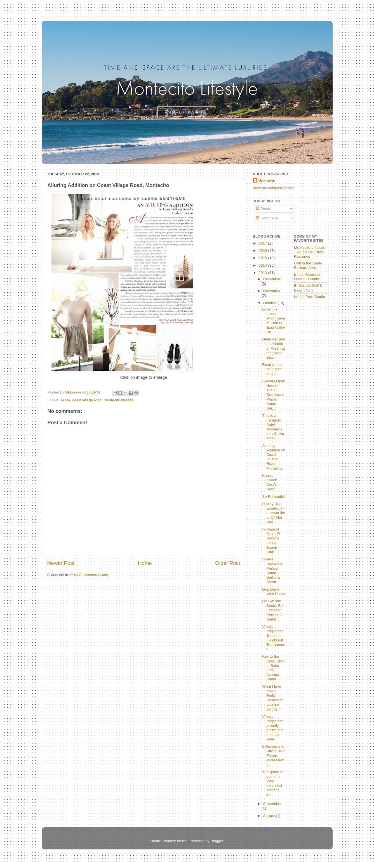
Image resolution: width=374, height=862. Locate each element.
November (272, 291)
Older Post (227, 563)
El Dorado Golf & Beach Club (308, 287)
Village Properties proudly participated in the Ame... (273, 727)
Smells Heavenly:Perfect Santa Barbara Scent (272, 570)
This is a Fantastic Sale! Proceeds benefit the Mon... (273, 426)
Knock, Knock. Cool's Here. (270, 482)
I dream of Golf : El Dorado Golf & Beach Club (271, 540)
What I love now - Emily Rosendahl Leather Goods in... (273, 698)
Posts (263, 209)
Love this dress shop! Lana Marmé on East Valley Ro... (273, 320)
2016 (263, 250)
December (272, 279)
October (270, 303)
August (269, 816)
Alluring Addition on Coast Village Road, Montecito (273, 457)
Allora (65, 400)
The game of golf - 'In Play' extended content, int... (272, 783)
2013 (263, 273)
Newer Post (61, 563)
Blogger (217, 841)
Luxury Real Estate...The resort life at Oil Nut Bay (273, 513)
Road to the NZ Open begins (272, 369)
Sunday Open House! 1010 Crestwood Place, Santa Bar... (273, 394)
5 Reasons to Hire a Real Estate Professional (273, 755)
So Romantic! (273, 496)
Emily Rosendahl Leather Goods (308, 276)
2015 (263, 258)
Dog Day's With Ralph (273, 591)
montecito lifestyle (119, 400)
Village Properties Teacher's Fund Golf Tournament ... (273, 637)
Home (145, 563)
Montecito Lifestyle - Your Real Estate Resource (309, 252)
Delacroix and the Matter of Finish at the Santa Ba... (273, 348)
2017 (263, 243)
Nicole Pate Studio (309, 297)
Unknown (267, 180)
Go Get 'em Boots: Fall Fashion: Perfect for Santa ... (273, 610)
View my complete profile (274, 188)
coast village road (87, 400)
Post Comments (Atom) (89, 575)
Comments (267, 218)
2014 (263, 265)
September (272, 804)
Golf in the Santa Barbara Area (308, 265)
